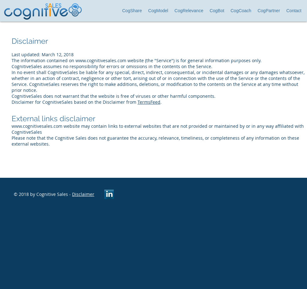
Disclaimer (83, 194)
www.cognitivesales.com (100, 60)
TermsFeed (149, 102)
